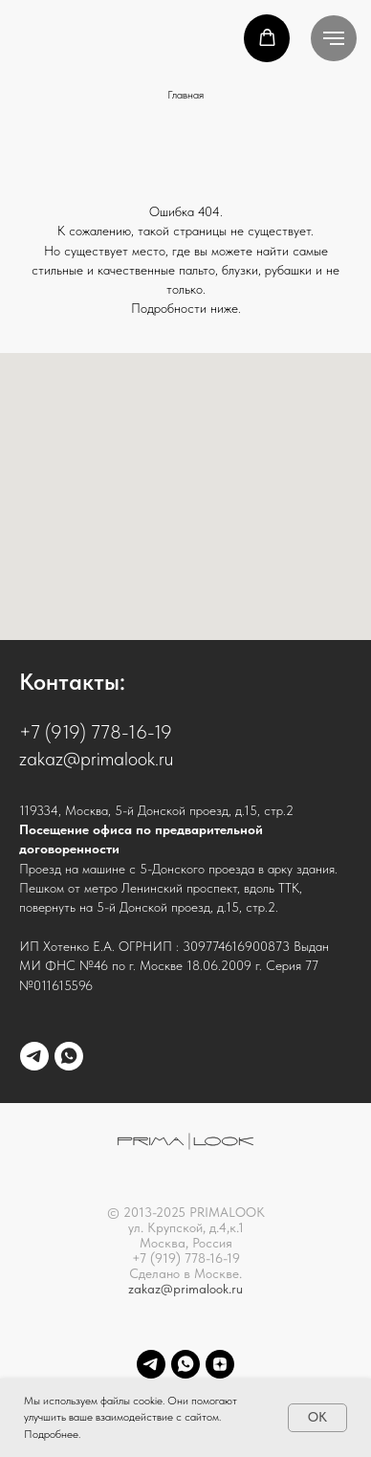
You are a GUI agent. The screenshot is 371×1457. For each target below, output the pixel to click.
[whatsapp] (69, 1056)
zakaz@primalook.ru (185, 1288)
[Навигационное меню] (333, 38)
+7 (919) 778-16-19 (95, 731)
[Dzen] (220, 1364)
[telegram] (34, 1056)
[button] (267, 38)
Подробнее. (52, 1434)
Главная (185, 94)
